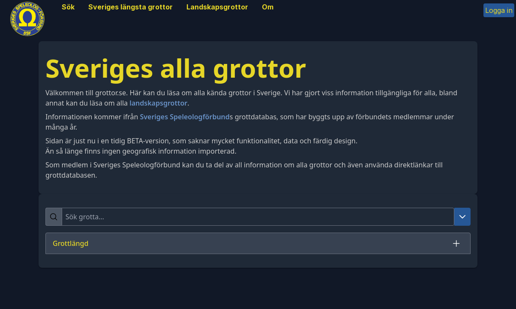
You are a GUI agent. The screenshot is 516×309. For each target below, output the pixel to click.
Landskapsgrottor (217, 7)
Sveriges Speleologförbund (184, 116)
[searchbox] (258, 217)
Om (267, 7)
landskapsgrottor (158, 103)
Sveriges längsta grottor (130, 7)
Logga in (499, 10)
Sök (68, 7)
